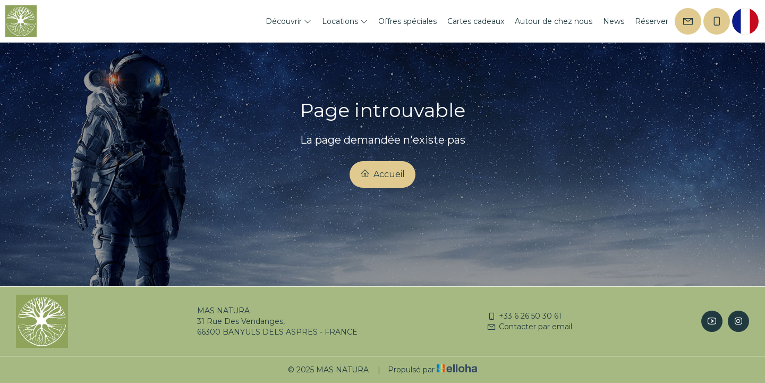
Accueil (382, 174)
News (613, 21)
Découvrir (288, 21)
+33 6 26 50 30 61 (524, 316)
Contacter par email (529, 326)
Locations (345, 21)
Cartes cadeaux (475, 21)
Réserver (651, 21)
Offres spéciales (407, 21)
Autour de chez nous (553, 21)
